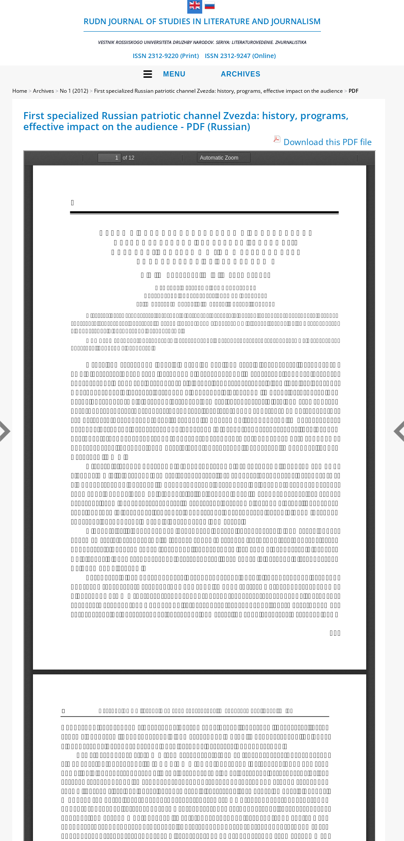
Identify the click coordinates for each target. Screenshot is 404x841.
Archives (241, 74)
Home (19, 91)
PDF (353, 91)
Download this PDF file (328, 142)
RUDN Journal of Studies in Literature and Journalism (202, 30)
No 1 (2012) (74, 91)
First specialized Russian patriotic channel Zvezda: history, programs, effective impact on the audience (218, 91)
